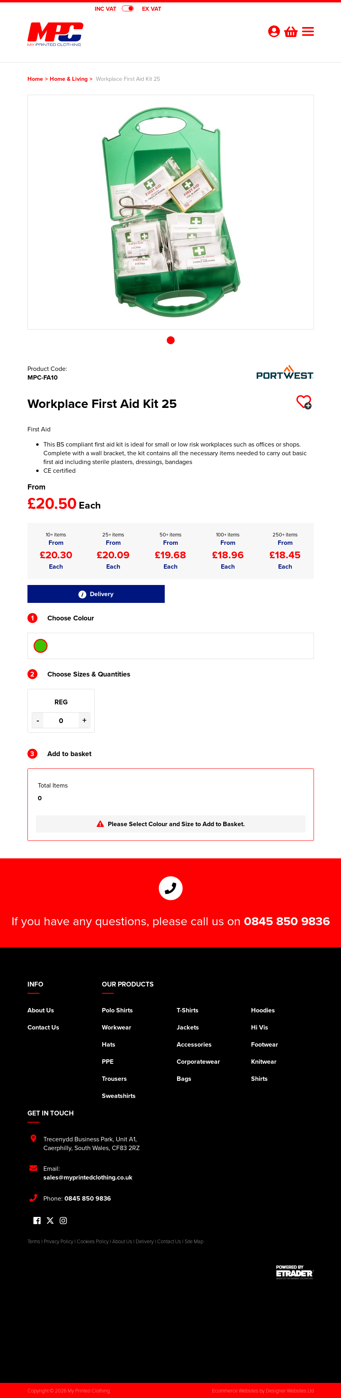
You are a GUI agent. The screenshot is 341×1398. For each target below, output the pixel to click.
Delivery (95, 594)
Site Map (194, 1241)
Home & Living (69, 78)
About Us (40, 1010)
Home (35, 78)
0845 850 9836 (287, 921)
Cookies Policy (93, 1241)
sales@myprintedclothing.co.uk (88, 1177)
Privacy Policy (58, 1241)
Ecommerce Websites (235, 1390)
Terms (33, 1241)
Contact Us (43, 1027)
